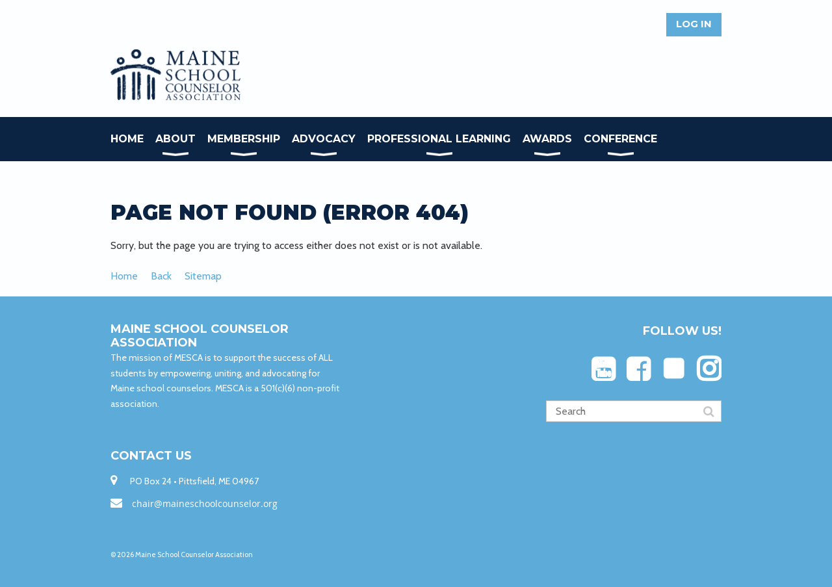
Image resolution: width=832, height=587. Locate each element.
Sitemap (203, 276)
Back (161, 276)
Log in (694, 24)
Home (124, 276)
